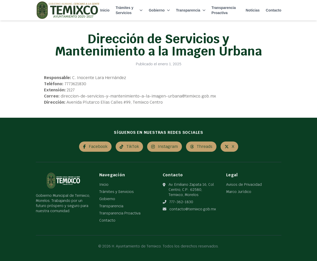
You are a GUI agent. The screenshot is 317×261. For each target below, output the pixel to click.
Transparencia (190, 10)
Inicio (105, 10)
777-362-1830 (181, 202)
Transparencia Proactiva (224, 10)
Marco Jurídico (238, 191)
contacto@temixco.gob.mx (192, 209)
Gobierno (159, 10)
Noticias (252, 10)
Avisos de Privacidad (244, 184)
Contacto (273, 10)
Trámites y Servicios (129, 10)
